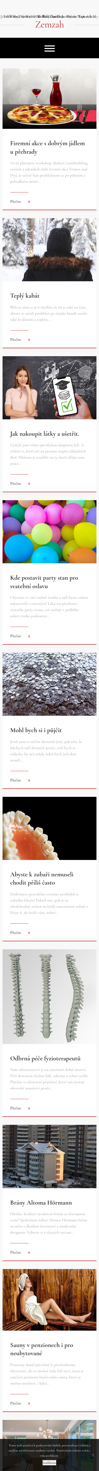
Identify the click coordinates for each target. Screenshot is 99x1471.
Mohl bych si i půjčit (36, 730)
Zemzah (49, 24)
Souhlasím (49, 1463)
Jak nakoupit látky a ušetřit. (44, 434)
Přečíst (15, 201)
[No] (92, 1455)
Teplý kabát (24, 295)
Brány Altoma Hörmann (41, 1202)
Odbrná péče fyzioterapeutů (45, 1058)
